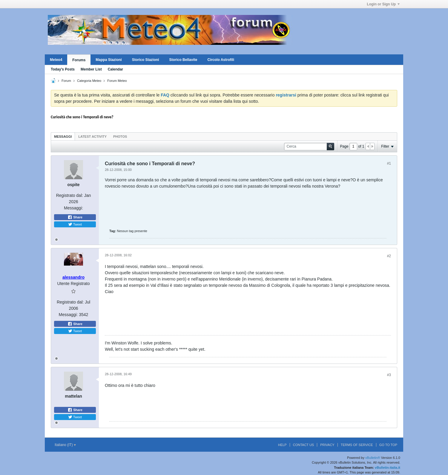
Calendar (115, 69)
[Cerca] (309, 146)
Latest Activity (92, 136)
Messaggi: (73, 208)
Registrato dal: (69, 195)
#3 (389, 375)
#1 (389, 163)
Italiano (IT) (65, 445)
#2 (389, 256)
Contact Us (303, 445)
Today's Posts (63, 69)
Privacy (327, 445)
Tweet (75, 224)
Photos (120, 136)
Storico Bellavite (183, 60)
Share (74, 217)
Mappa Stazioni (109, 60)
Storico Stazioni (145, 60)
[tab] (63, 136)
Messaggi (63, 136)
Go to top (388, 445)
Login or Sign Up (383, 4)
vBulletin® (372, 457)
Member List (91, 69)
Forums (78, 60)
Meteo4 (56, 60)
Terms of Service (357, 445)
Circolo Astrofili (220, 60)
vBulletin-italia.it (387, 467)
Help (282, 445)
